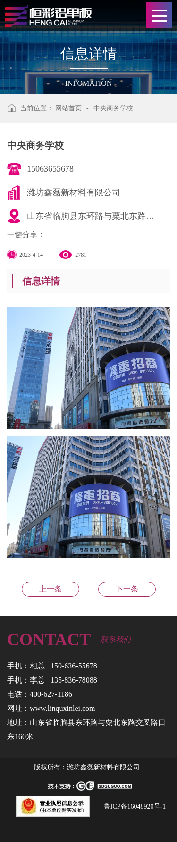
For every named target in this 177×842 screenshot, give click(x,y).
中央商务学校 (113, 108)
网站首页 (68, 108)
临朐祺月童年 (50, 589)
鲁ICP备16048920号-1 (135, 806)
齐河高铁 (127, 589)
